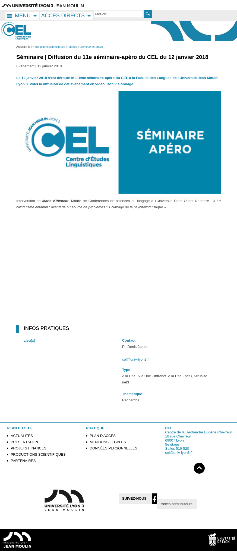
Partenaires (23, 461)
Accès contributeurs (176, 504)
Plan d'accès (103, 436)
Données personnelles (113, 448)
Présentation (24, 442)
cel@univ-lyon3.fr (136, 359)
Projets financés (28, 448)
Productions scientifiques (38, 454)
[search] (118, 13)
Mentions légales (108, 442)
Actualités (22, 436)
